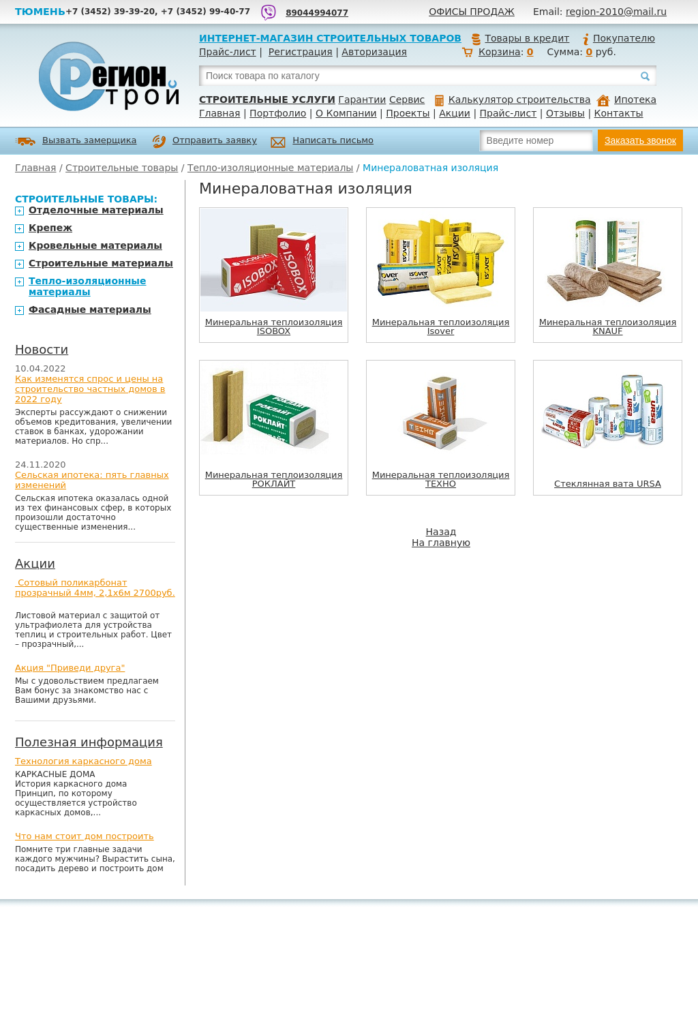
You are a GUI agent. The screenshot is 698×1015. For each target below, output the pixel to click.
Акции (454, 113)
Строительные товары (121, 167)
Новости (41, 349)
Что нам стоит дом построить (84, 836)
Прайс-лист (227, 51)
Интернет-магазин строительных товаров (330, 38)
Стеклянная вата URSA (607, 483)
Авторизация (374, 51)
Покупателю (618, 38)
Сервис (407, 99)
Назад (441, 531)
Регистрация (301, 51)
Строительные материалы (101, 263)
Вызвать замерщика (76, 141)
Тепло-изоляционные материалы (270, 167)
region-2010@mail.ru (616, 11)
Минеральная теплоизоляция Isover (441, 326)
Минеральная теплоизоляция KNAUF (608, 326)
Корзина (500, 51)
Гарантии (362, 99)
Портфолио (277, 113)
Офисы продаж (472, 11)
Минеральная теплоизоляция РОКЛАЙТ (274, 479)
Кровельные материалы (95, 245)
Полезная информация (89, 742)
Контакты (618, 113)
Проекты (407, 113)
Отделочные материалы (96, 209)
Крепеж (50, 227)
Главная (219, 113)
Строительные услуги (267, 99)
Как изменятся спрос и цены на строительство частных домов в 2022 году (90, 389)
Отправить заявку (204, 142)
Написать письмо (322, 142)
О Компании (346, 113)
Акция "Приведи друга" (70, 668)
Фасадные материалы (90, 309)
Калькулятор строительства (513, 99)
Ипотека (626, 99)
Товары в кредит (520, 38)
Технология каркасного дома (83, 761)
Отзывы (565, 113)
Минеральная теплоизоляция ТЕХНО (441, 479)
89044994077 (317, 13)
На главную (441, 542)
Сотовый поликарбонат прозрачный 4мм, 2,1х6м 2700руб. (95, 587)
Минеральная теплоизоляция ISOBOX (274, 326)
